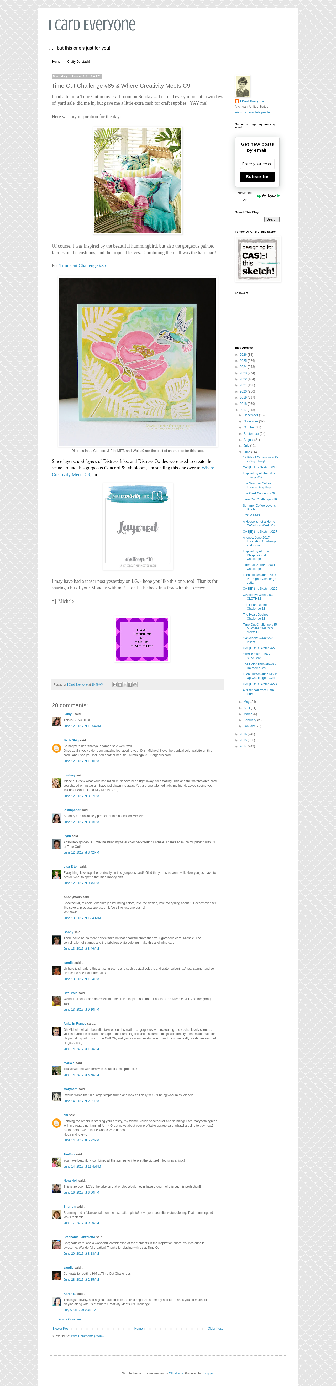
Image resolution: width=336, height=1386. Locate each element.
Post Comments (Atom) (87, 1336)
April (247, 708)
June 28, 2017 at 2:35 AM (81, 1280)
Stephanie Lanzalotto (79, 1237)
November (251, 421)
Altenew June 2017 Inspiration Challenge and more (259, 541)
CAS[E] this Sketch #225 (260, 648)
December (251, 415)
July (247, 446)
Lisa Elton (71, 867)
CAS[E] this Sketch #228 (260, 467)
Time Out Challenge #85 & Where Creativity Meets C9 (260, 628)
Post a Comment (70, 1319)
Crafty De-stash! (78, 62)
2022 (244, 379)
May (247, 702)
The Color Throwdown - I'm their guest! (259, 666)
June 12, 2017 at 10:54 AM (82, 726)
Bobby (68, 932)
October (250, 427)
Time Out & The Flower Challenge (259, 567)
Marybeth (70, 1089)
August (249, 440)
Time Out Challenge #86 (260, 499)
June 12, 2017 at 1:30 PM (81, 761)
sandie (69, 963)
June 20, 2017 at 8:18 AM (81, 1254)
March (248, 714)
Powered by (258, 196)
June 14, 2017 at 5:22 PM (81, 1140)
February (250, 720)
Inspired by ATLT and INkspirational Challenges (257, 555)
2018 (244, 404)
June (247, 452)
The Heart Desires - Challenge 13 (256, 606)
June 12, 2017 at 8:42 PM (81, 852)
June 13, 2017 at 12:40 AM (82, 918)
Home (56, 62)
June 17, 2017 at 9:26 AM (81, 1223)
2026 (244, 355)
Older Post (215, 1328)
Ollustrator (176, 1373)
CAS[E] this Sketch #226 (260, 588)
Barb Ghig (71, 740)
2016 (244, 734)
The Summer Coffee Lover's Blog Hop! (257, 485)
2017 (244, 410)
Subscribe (257, 176)
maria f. (69, 1063)
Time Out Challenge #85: (83, 265)
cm (66, 1115)
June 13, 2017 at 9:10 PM (81, 1009)
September (252, 434)
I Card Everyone (92, 25)
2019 (244, 397)
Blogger (207, 1373)
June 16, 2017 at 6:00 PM (81, 1192)
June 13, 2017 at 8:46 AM (81, 948)
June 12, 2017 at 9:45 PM (81, 883)
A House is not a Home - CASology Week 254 (260, 523)
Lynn (67, 836)
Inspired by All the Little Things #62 (259, 475)
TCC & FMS (251, 515)
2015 (244, 740)
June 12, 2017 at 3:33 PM (81, 822)
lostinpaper (72, 810)
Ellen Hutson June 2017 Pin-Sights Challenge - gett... (260, 578)
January (250, 726)
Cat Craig (70, 993)
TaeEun (69, 1154)
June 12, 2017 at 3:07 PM (81, 796)
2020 (244, 391)
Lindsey (69, 775)
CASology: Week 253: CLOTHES (258, 596)
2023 (244, 373)
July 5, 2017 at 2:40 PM (80, 1310)
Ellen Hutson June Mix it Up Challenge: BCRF (260, 676)
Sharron (70, 1207)
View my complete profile (252, 112)
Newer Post (61, 1328)
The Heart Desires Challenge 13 (255, 616)
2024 (244, 367)
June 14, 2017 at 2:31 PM (81, 1101)
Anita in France (75, 1024)
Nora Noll (70, 1181)
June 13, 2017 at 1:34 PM (81, 979)
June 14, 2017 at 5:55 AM (81, 1075)
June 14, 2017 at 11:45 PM (82, 1166)
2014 (244, 746)
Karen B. (70, 1294)
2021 (244, 385)
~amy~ (69, 714)
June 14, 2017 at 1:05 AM (81, 1049)
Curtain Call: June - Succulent (256, 656)
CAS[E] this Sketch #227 (260, 532)
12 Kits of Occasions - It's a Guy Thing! (260, 459)
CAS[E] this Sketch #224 (260, 684)
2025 (244, 361)
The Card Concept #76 (259, 493)
